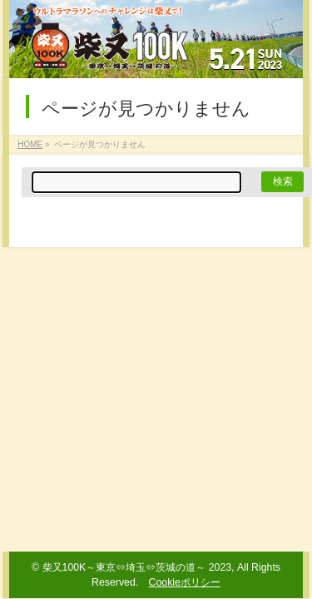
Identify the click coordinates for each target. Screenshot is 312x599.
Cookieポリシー (184, 582)
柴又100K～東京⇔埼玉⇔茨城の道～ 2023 (137, 567)
